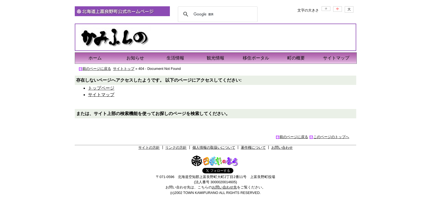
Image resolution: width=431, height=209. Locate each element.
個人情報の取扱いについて (213, 147)
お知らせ (135, 58)
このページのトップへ (331, 137)
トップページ (101, 88)
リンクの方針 (176, 147)
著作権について (253, 147)
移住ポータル (256, 58)
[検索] (217, 14)
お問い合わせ (282, 147)
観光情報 (215, 58)
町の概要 (296, 58)
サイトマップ (336, 58)
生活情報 (175, 58)
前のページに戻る (96, 69)
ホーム (95, 58)
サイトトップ (123, 69)
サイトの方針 (149, 147)
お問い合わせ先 (224, 187)
